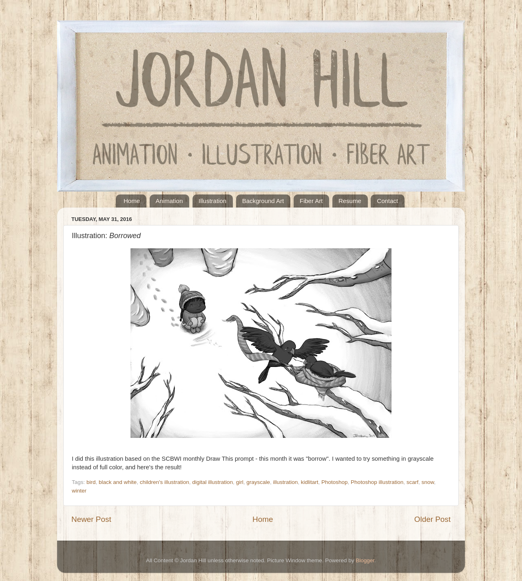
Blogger (365, 560)
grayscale (258, 482)
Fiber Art (311, 200)
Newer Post (91, 519)
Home (132, 200)
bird (91, 482)
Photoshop (334, 482)
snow (428, 482)
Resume (349, 200)
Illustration (212, 200)
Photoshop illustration (377, 482)
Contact (387, 200)
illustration (285, 482)
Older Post (432, 519)
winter (79, 491)
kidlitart (310, 482)
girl (239, 482)
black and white (118, 482)
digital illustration (212, 482)
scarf (412, 482)
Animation (169, 200)
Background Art (263, 200)
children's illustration (164, 482)
